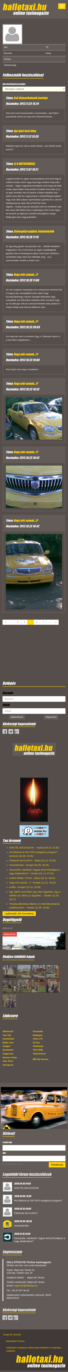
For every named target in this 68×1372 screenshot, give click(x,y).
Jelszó (6, 705)
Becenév (7, 693)
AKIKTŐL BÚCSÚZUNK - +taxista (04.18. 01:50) (34, 847)
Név (4, 1153)
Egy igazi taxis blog (25, 131)
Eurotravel (8, 1050)
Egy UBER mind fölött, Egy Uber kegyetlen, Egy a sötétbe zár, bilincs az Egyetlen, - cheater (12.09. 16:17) (34, 896)
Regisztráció (50, 717)
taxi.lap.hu (8, 1065)
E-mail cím (7, 1142)
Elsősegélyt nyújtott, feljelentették (34, 231)
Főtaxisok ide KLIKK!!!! (26, 1213)
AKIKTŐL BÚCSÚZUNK (26, 1188)
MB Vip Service (40, 1059)
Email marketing (8, 1164)
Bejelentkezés (17, 717)
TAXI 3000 (38, 1050)
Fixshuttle (38, 1031)
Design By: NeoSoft (12, 1334)
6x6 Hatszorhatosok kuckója (30, 98)
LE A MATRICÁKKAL (24, 164)
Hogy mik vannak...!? (26, 274)
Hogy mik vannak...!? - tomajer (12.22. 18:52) (32, 882)
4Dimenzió (8, 1031)
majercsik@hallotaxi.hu (26, 1285)
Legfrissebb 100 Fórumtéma (19, 913)
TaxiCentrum (39, 1053)
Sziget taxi (8, 1053)
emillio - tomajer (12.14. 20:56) (25, 887)
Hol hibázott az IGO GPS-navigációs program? (38, 1200)
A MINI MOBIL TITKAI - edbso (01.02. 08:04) (32, 878)
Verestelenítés (21, 1225)
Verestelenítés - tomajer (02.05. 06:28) (29, 865)
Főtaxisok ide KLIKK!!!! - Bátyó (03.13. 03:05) (32, 860)
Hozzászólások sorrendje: (14, 84)
